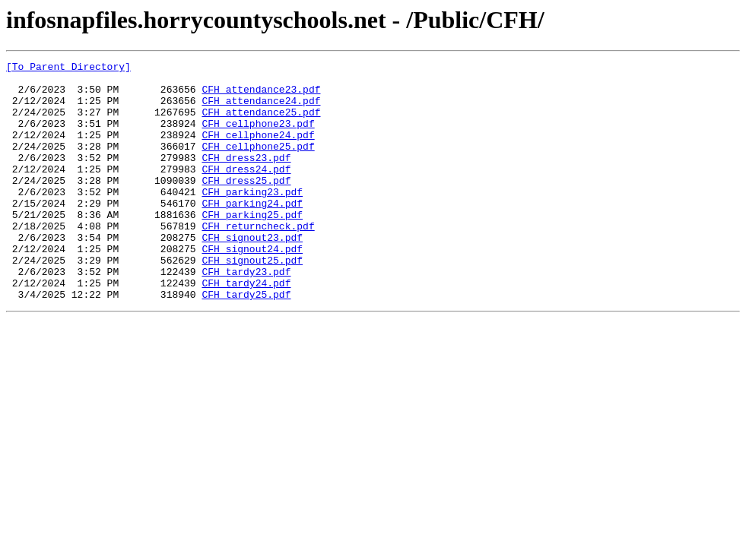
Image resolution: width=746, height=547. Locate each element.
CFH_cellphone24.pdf (258, 150)
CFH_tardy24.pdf (246, 328)
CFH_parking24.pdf (252, 232)
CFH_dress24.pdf (246, 191)
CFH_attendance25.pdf (261, 123)
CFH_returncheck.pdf (258, 260)
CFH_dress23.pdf (246, 178)
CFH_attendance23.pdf (261, 96)
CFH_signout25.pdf (252, 301)
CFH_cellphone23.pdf (258, 137)
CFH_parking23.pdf (252, 219)
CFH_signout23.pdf (252, 273)
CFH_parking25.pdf (252, 246)
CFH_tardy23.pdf (246, 314)
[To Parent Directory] (68, 68)
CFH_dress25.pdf (246, 205)
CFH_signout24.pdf (252, 287)
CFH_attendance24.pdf (261, 109)
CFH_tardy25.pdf (246, 342)
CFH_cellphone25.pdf (258, 164)
